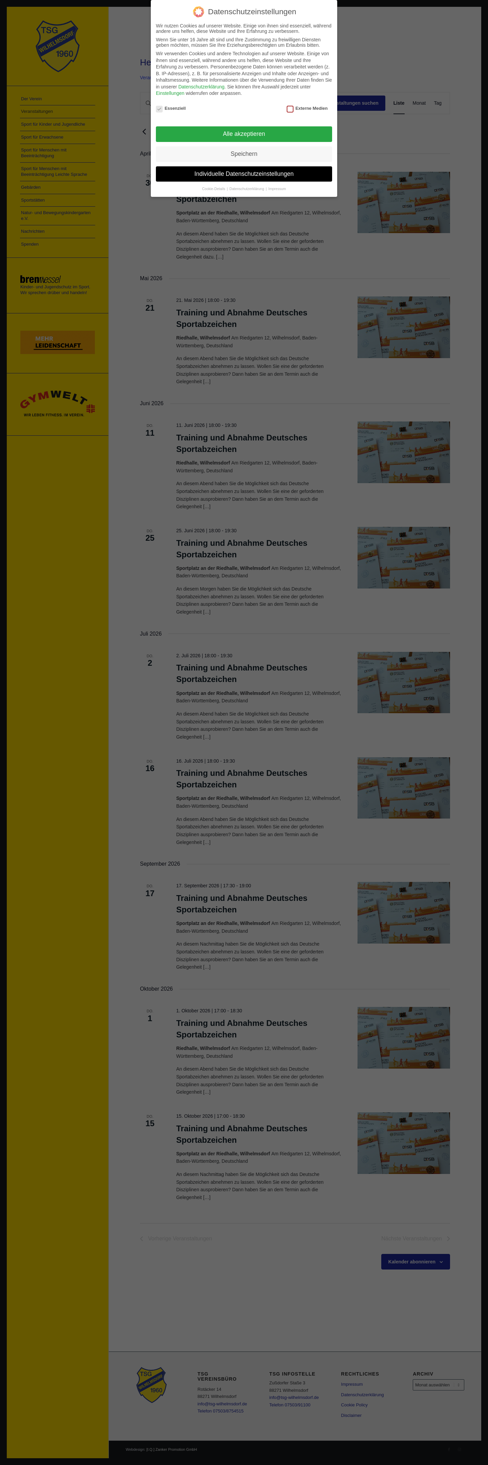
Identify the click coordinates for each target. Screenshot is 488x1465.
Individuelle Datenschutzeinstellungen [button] (244, 173)
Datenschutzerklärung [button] (247, 189)
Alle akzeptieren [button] (244, 133)
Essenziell (171, 108)
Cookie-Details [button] (214, 189)
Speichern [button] (244, 153)
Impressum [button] (277, 189)
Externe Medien (307, 108)
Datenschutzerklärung (201, 86)
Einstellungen (170, 93)
